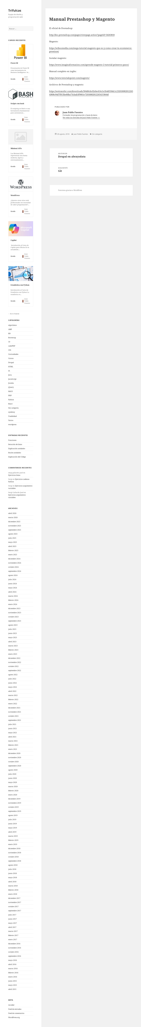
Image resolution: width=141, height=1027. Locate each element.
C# (9, 342)
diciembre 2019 (14, 799)
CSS (9, 350)
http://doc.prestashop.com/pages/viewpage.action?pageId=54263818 (82, 34)
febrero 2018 (13, 890)
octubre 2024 (13, 567)
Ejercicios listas (14, 475)
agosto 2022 (12, 674)
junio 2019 (12, 823)
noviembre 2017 (14, 902)
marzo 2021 (13, 741)
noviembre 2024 (14, 563)
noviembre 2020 (14, 757)
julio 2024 (12, 579)
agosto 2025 (12, 534)
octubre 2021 (13, 716)
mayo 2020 (12, 782)
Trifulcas (14, 10)
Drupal (11, 362)
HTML (10, 366)
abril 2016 (12, 964)
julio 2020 (12, 774)
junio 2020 (12, 778)
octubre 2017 (13, 906)
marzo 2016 (13, 968)
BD (9, 333)
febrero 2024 (13, 600)
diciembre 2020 (14, 753)
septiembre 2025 (14, 530)
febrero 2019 (13, 840)
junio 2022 (12, 683)
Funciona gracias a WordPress (70, 190)
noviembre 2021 (14, 712)
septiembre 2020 (14, 766)
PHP (10, 395)
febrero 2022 (13, 699)
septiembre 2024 (14, 571)
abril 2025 (12, 546)
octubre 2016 (13, 952)
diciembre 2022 (14, 658)
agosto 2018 (12, 865)
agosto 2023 (12, 625)
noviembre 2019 (14, 803)
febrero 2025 (13, 550)
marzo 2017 (13, 931)
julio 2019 (12, 819)
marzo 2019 (13, 836)
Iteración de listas (15, 444)
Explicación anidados (16, 448)
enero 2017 (12, 939)
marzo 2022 (13, 695)
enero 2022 (12, 703)
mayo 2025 (12, 542)
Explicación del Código (17, 457)
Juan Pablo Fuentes (81, 134)
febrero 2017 (13, 935)
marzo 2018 (13, 886)
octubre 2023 (13, 617)
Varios (10, 420)
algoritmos (12, 325)
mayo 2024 (12, 588)
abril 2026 (12, 513)
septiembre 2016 (14, 956)
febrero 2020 (13, 790)
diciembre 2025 (14, 521)
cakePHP (11, 346)
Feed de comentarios (16, 1013)
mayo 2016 (12, 960)
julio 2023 (12, 629)
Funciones (12, 440)
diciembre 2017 (14, 898)
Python (11, 399)
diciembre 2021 (14, 708)
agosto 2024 (12, 575)
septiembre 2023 (14, 621)
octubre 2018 (13, 857)
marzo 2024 (13, 596)
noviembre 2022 (14, 662)
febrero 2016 (13, 972)
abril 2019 (12, 832)
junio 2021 (12, 728)
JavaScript (12, 379)
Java (10, 375)
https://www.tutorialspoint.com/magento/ (69, 78)
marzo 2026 (13, 517)
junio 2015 (12, 981)
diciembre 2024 (14, 559)
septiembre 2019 (14, 811)
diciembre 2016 (14, 943)
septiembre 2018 (14, 861)
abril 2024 (12, 592)
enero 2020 (12, 795)
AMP (10, 329)
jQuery (11, 387)
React (10, 404)
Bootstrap (12, 337)
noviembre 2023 (14, 612)
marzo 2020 (13, 786)
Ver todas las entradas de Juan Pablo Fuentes (80, 117)
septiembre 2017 (14, 910)
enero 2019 (12, 844)
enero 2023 (12, 654)
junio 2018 (12, 873)
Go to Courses (14, 314)
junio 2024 (12, 583)
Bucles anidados (14, 452)
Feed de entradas (14, 1009)
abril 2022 (12, 691)
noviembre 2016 (14, 948)
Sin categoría (13, 408)
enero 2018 (12, 894)
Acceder (11, 1005)
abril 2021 (12, 737)
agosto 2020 (12, 770)
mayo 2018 (12, 877)
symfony (11, 412)
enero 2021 (12, 749)
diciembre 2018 (14, 848)
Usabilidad (12, 416)
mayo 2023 (12, 637)
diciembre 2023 (14, 608)
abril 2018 (12, 881)
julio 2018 (12, 869)
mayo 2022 (12, 687)
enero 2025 (12, 554)
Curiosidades (13, 354)
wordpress (12, 424)
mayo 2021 (12, 732)
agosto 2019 (12, 815)
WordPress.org (14, 1017)
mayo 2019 (12, 828)
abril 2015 (12, 989)
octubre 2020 (13, 761)
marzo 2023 (13, 646)
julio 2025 (12, 538)
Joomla (11, 383)
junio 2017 (12, 919)
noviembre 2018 (14, 852)
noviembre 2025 (14, 526)
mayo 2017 (12, 923)
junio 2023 (12, 633)
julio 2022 (12, 679)
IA (9, 371)
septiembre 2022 (14, 670)
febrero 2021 (13, 745)
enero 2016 (12, 977)
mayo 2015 (12, 985)
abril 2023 (12, 641)
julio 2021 (12, 724)
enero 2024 (12, 604)
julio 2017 (12, 915)
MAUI (10, 391)
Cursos (10, 358)
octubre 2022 (13, 666)
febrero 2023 (13, 650)
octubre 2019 (13, 807)
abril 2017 (12, 927)
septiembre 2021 (14, 720)
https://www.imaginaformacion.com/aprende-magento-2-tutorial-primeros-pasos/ (89, 64)
